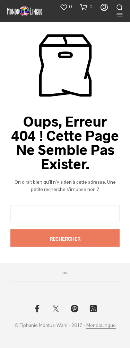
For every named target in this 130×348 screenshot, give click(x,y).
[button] (66, 6)
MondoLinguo (101, 325)
